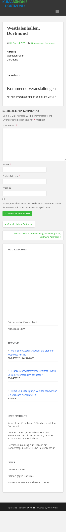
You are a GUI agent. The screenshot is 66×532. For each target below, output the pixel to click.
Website (6, 187)
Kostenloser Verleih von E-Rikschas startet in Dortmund (32, 424)
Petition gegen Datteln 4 (21, 475)
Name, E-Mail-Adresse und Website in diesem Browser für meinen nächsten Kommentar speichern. (31, 205)
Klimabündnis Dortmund (42, 42)
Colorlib (31, 507)
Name (6, 164)
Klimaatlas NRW (16, 328)
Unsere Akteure (16, 469)
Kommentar (9, 125)
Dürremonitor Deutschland (22, 322)
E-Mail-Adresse (11, 176)
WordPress (53, 507)
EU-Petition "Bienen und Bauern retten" (29, 482)
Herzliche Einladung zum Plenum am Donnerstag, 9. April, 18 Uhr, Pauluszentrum (31, 446)
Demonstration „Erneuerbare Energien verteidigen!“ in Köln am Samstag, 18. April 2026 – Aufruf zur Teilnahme (30, 435)
